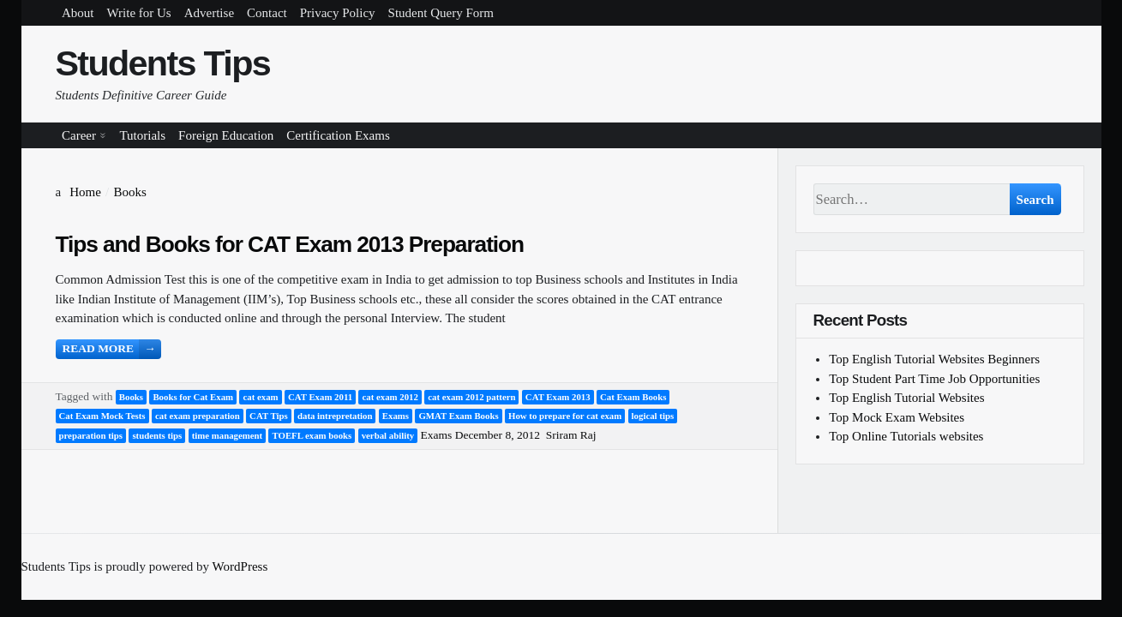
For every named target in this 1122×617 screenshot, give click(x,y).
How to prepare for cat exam (564, 415)
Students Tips (163, 63)
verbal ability (388, 435)
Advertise (209, 13)
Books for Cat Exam (193, 397)
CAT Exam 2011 (320, 397)
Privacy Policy (337, 13)
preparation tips (91, 435)
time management (227, 435)
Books (131, 397)
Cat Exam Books (633, 397)
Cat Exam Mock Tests (102, 415)
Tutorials (142, 135)
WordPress (240, 566)
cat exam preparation (197, 415)
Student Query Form (441, 13)
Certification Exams (337, 135)
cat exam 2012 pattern (471, 397)
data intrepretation (334, 415)
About (78, 13)
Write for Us (139, 13)
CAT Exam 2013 (558, 397)
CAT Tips (268, 415)
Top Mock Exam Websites (896, 417)
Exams (395, 415)
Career (79, 135)
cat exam (260, 397)
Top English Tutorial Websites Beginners (934, 359)
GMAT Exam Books (458, 415)
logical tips (653, 415)
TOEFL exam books (311, 435)
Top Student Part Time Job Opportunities (934, 379)
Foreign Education (225, 135)
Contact (267, 13)
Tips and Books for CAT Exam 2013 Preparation (290, 244)
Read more (112, 349)
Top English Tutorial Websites (906, 397)
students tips (157, 435)
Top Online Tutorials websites (906, 436)
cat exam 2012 (389, 397)
